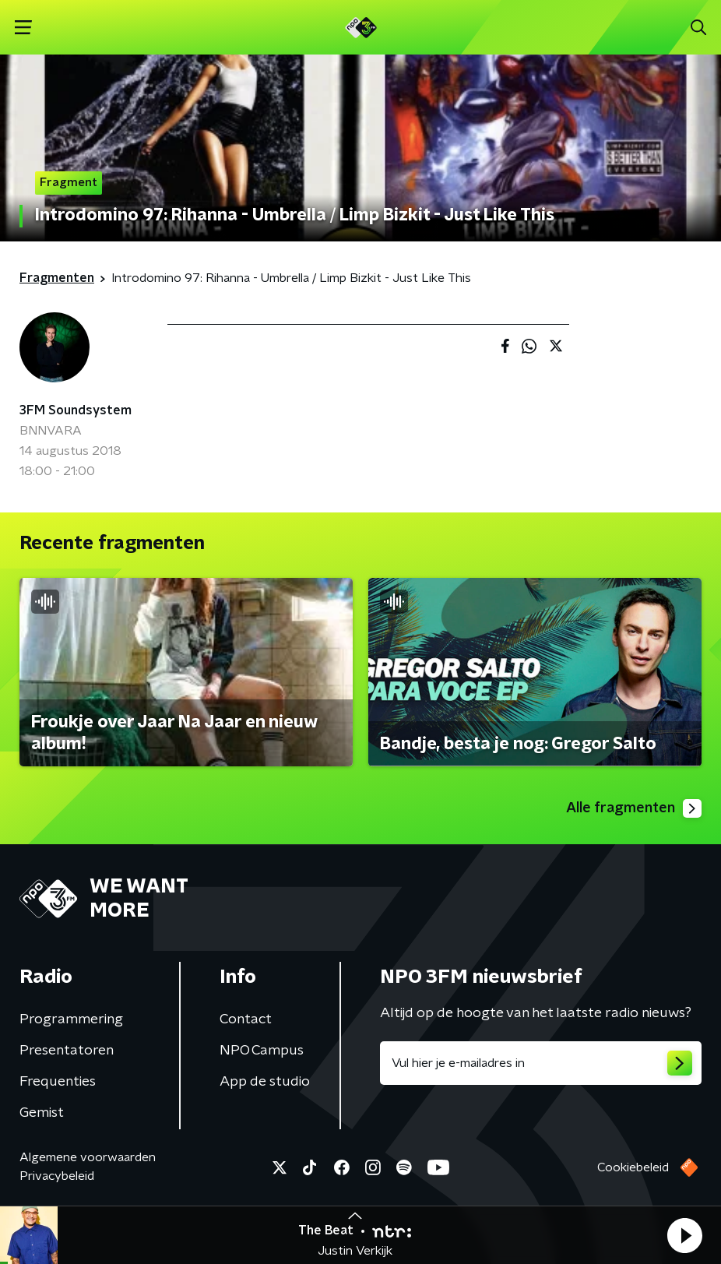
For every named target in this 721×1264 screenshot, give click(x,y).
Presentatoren (66, 1051)
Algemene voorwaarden (87, 1157)
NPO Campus (262, 1051)
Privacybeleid (56, 1176)
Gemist (41, 1113)
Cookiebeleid (633, 1167)
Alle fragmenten (634, 808)
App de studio (265, 1082)
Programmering (71, 1019)
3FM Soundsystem (75, 410)
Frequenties (57, 1082)
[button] (684, 1235)
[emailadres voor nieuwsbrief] (541, 1063)
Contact (246, 1019)
